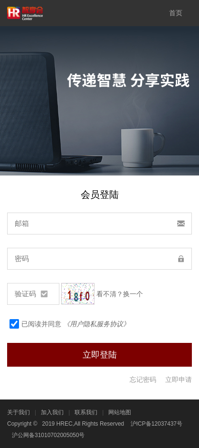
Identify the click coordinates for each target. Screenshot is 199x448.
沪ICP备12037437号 (156, 423)
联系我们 (86, 412)
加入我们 (52, 412)
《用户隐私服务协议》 (96, 324)
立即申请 (178, 379)
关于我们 (18, 412)
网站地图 (119, 412)
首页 (175, 13)
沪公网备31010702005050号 (48, 435)
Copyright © (22, 423)
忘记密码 (143, 379)
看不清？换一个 (119, 294)
